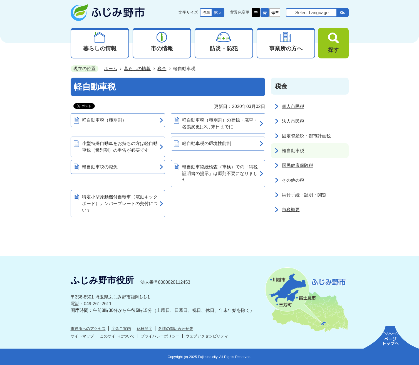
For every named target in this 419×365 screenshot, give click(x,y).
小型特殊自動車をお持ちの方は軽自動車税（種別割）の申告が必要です (120, 146)
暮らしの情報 (137, 68)
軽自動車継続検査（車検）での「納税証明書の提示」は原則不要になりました (220, 173)
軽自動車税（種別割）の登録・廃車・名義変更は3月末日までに (220, 123)
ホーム (110, 68)
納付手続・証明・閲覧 (304, 195)
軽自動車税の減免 (100, 166)
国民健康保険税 (297, 165)
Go (343, 12)
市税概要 (291, 209)
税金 (161, 68)
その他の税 (293, 180)
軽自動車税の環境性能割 (206, 143)
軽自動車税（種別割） (104, 120)
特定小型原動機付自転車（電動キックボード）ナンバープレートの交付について (120, 203)
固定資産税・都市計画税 (306, 136)
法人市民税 (293, 121)
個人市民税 (293, 106)
